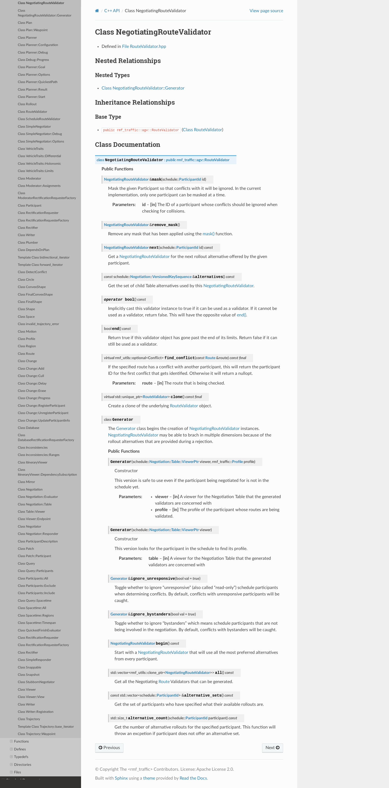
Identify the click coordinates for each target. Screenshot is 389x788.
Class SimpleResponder (34, 659)
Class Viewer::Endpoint (34, 519)
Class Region (27, 346)
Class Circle (26, 279)
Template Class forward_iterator (40, 264)
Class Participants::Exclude (37, 585)
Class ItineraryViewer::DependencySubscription (47, 472)
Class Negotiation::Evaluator (38, 496)
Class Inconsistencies (33, 447)
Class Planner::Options (34, 74)
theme (149, 778)
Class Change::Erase (32, 390)
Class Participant (29, 205)
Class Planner (27, 37)
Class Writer (26, 235)
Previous (109, 748)
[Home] (97, 10)
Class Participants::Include (36, 593)
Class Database (28, 427)
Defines (18, 749)
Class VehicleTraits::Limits (35, 171)
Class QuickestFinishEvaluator (39, 630)
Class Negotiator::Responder (38, 533)
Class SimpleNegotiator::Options (41, 141)
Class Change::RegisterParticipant (41, 405)
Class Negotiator (29, 526)
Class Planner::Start (31, 96)
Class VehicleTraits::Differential (39, 156)
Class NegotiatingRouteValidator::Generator (44, 13)
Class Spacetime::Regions (36, 615)
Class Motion (27, 331)
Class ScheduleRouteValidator (39, 119)
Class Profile (26, 338)
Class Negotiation (30, 489)
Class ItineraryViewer (32, 462)
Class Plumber (28, 242)
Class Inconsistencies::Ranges (38, 454)
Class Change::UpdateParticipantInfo (44, 420)
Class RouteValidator (32, 111)
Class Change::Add (31, 368)
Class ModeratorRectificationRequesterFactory (47, 196)
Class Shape (26, 309)
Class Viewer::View (31, 697)
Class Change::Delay (32, 383)
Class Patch (26, 548)
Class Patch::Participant (34, 556)
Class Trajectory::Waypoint (36, 734)
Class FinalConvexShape (35, 294)
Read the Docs (193, 778)
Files (15, 772)
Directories (21, 765)
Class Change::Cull (31, 376)
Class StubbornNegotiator (36, 682)
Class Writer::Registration (35, 711)
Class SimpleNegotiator (34, 126)
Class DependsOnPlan (33, 250)
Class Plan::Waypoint (33, 30)
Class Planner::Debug (33, 52)
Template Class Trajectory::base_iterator (46, 726)
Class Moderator (29, 178)
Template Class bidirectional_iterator (43, 257)
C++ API (112, 11)
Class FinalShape (30, 301)
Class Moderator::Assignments (39, 185)
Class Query (26, 563)
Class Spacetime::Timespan (37, 622)
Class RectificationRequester (38, 212)
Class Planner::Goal (31, 67)
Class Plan (25, 22)
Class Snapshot (28, 674)
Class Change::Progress (34, 398)
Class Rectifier (28, 227)
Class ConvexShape (32, 287)
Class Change (27, 361)
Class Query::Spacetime (34, 600)
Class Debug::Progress (33, 59)
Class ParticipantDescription (38, 541)
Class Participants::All (33, 578)
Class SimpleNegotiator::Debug (40, 134)
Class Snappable (29, 667)
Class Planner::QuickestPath (38, 82)
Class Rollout (27, 104)
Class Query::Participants (35, 571)
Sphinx (121, 778)
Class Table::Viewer (31, 511)
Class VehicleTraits (30, 148)
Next (273, 748)
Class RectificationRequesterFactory (43, 220)
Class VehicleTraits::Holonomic (39, 163)
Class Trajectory (29, 719)
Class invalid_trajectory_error (38, 324)
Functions (19, 741)
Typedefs (19, 757)
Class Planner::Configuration (38, 45)
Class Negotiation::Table (35, 504)
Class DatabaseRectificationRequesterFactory (46, 438)
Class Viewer (27, 689)
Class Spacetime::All (32, 608)
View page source (266, 11)
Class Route (26, 353)
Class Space (26, 316)
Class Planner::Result (32, 89)
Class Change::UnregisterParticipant (43, 413)
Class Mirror (26, 482)
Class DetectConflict (32, 272)
